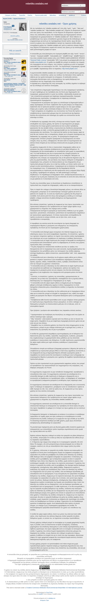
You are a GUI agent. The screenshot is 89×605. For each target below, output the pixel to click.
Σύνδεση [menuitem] (83, 15)
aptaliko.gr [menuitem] (72, 15)
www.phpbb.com (40, 62)
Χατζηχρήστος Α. (8, 28)
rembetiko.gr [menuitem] (62, 15)
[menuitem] (42, 600)
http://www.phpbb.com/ (70, 69)
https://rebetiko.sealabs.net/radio (15, 39)
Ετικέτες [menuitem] (30, 15)
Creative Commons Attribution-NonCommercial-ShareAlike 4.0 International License (54, 588)
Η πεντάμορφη (8, 27)
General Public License (38, 60)
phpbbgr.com (52, 598)
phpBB (40, 594)
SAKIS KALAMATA (9, 90)
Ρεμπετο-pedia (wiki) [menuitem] (41, 15)
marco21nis (7, 80)
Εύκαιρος (6, 73)
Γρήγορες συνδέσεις (10, 15)
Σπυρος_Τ (6, 61)
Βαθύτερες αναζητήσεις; (15, 53)
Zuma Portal (49, 592)
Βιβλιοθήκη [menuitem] (53, 15)
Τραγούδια (22, 15)
